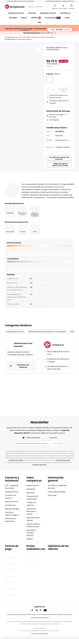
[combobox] (38, 6)
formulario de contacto (16, 460)
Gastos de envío (11, 501)
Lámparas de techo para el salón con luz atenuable (47, 362)
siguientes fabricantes (39, 465)
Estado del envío (11, 492)
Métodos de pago (12, 509)
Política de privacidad (63, 460)
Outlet (67, 18)
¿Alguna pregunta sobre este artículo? (60, 184)
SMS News (30, 493)
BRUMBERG (59, 131)
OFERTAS (36, 17)
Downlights (50, 37)
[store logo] (14, 7)
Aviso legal (52, 495)
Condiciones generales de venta (46, 614)
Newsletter (30, 489)
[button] (37, 49)
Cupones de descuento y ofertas (31, 511)
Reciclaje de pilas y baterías (40, 617)
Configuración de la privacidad (17, 614)
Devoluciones (10, 505)
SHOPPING (60, 29)
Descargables (14, 206)
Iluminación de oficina (38, 37)
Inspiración (30, 530)
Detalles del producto (37, 202)
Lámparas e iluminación (12, 37)
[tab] (12, 203)
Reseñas (59, 202)
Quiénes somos (32, 485)
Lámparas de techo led (15, 362)
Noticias (29, 539)
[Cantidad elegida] (49, 90)
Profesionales (53, 18)
